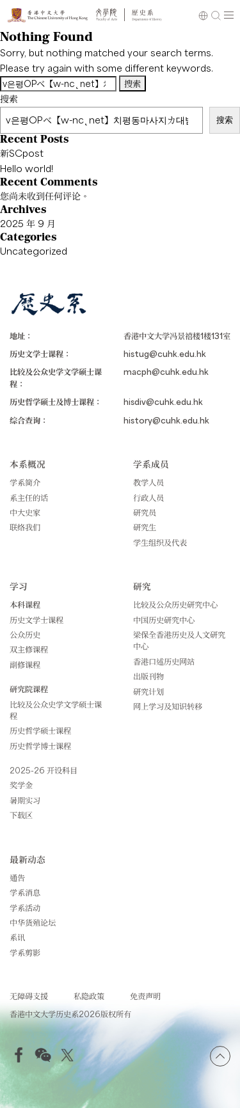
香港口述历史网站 (164, 661)
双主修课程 (29, 649)
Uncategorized (33, 251)
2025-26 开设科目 (43, 770)
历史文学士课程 (36, 620)
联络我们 (25, 527)
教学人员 (148, 482)
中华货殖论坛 (33, 922)
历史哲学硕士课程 (40, 730)
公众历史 (25, 634)
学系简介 (25, 482)
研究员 (144, 512)
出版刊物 (148, 676)
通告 (17, 878)
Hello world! (26, 168)
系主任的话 (29, 498)
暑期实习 (25, 800)
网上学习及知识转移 (167, 706)
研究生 (144, 527)
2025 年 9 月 (28, 223)
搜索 (9, 98)
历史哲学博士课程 (40, 746)
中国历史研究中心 (164, 620)
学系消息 (25, 892)
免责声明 (145, 996)
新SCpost (22, 153)
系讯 (17, 937)
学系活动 (25, 908)
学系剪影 (25, 952)
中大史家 (25, 512)
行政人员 (148, 498)
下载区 (21, 815)
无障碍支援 (29, 996)
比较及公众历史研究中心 (175, 604)
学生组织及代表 (160, 542)
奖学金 (21, 785)
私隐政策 (89, 996)
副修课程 (25, 665)
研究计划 (148, 691)
